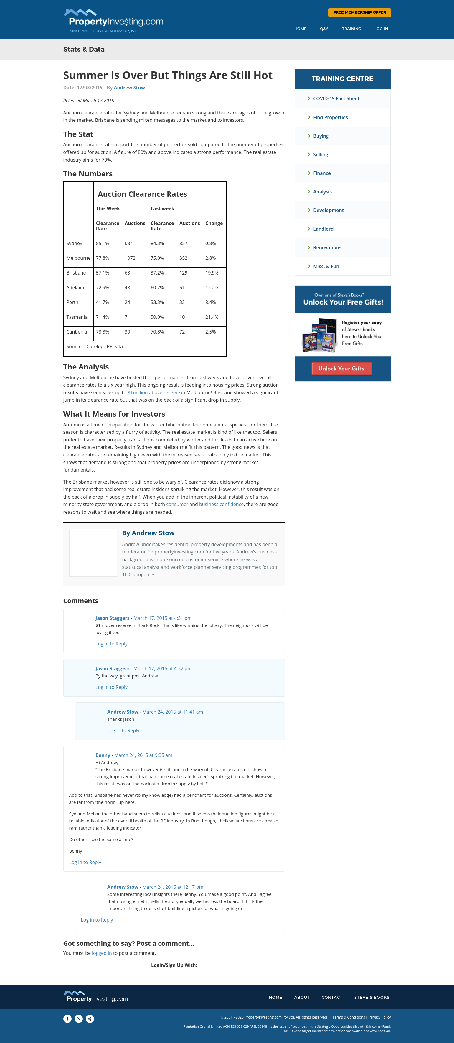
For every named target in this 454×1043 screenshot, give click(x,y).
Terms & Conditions (349, 1017)
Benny (102, 755)
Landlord (323, 229)
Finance (322, 173)
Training (351, 29)
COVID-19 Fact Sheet (336, 98)
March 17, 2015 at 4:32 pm (162, 668)
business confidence (221, 504)
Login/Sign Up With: (174, 965)
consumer (177, 504)
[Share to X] (79, 1019)
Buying (321, 136)
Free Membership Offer (360, 12)
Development (328, 210)
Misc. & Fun (326, 266)
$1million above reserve (154, 392)
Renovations (327, 247)
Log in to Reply (111, 643)
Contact (332, 998)
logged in (102, 953)
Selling (320, 154)
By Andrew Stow (148, 532)
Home (300, 29)
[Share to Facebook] (67, 1019)
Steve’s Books (371, 998)
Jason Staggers (112, 618)
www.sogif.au (380, 1031)
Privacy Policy (380, 1017)
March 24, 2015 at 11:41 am (172, 712)
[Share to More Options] (90, 1019)
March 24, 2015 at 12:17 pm (172, 887)
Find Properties (330, 117)
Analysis (322, 191)
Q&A (324, 29)
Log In (381, 29)
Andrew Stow (129, 87)
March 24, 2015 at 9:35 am (143, 755)
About (302, 998)
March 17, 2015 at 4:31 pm (162, 618)
